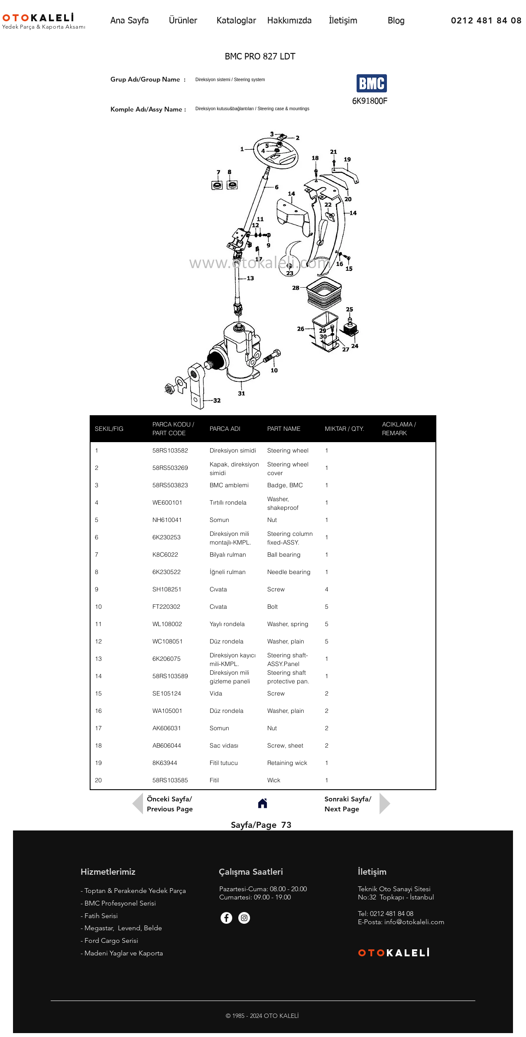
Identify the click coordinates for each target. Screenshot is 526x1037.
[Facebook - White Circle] (226, 918)
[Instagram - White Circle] (244, 918)
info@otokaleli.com (414, 922)
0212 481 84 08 (391, 913)
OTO (372, 953)
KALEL (39, 18)
